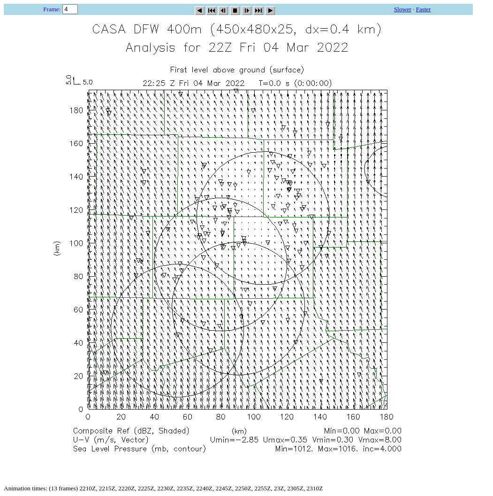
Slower (402, 9)
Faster (423, 9)
